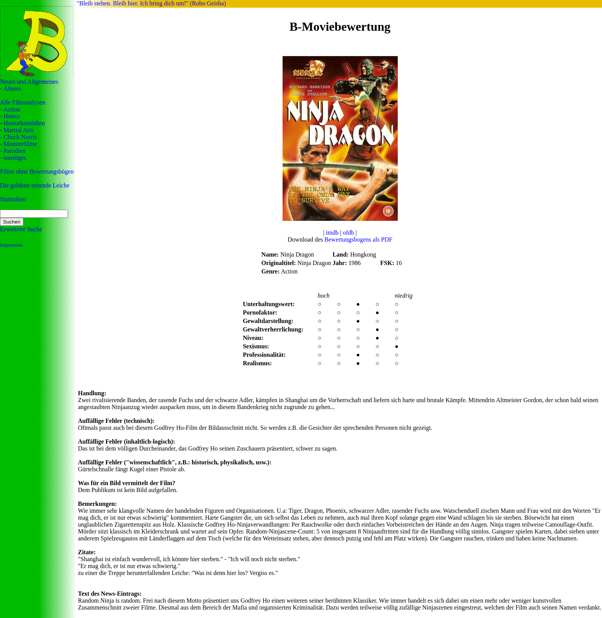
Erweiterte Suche (21, 229)
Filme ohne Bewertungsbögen (37, 171)
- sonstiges (13, 157)
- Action (10, 109)
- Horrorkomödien (22, 123)
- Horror (10, 116)
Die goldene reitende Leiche (34, 185)
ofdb (348, 232)
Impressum (11, 245)
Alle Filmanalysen (22, 102)
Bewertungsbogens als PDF (358, 239)
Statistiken (13, 199)
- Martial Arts (16, 130)
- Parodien (12, 150)
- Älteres (11, 88)
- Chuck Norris (18, 137)
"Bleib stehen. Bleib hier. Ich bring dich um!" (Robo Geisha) (151, 3)
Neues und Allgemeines (29, 81)
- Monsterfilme (18, 144)
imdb (332, 232)
